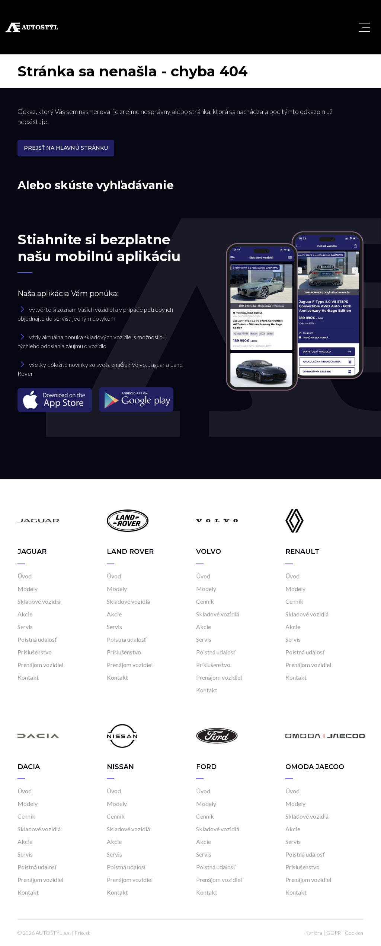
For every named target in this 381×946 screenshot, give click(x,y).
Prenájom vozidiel (40, 664)
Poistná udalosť (37, 639)
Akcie (24, 614)
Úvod (24, 576)
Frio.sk (82, 933)
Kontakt (28, 677)
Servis (25, 626)
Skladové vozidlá (39, 601)
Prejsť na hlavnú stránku (66, 148)
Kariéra (313, 933)
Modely (27, 588)
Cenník (205, 601)
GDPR (333, 933)
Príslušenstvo (34, 651)
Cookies (354, 933)
